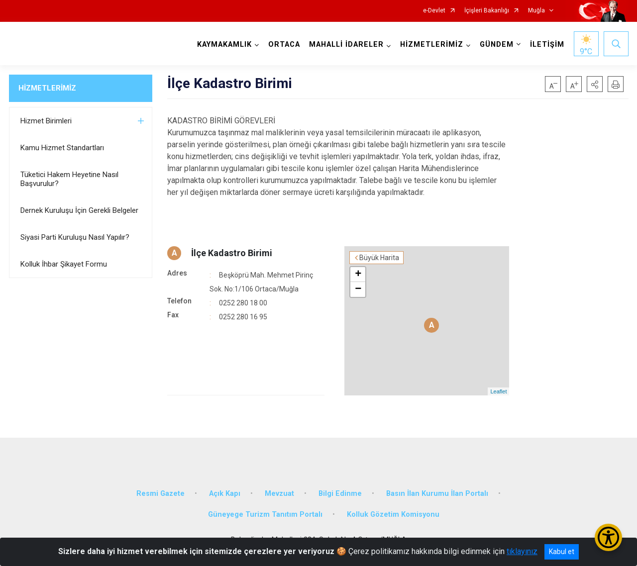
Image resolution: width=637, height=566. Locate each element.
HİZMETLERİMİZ (47, 88)
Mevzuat (279, 493)
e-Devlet (434, 10)
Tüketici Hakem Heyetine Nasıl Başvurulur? (69, 179)
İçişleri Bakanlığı (486, 10)
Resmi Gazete (160, 493)
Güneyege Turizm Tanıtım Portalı (265, 514)
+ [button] (358, 274)
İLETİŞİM (547, 44)
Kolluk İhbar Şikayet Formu (63, 264)
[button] (595, 84)
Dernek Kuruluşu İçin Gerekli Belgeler (79, 210)
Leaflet (498, 391)
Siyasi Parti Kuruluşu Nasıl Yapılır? (74, 237)
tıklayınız (522, 551)
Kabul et (561, 552)
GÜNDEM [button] (497, 44)
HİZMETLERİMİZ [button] (431, 44)
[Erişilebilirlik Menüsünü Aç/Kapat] (608, 537)
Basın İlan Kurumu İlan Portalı (437, 493)
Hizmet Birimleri (46, 120)
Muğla (536, 10)
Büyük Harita (379, 258)
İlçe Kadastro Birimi (231, 253)
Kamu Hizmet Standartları (62, 147)
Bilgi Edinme (340, 493)
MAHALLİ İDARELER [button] (346, 44)
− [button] (358, 289)
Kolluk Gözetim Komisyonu (393, 514)
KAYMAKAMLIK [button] (224, 44)
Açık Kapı (224, 493)
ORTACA (284, 44)
